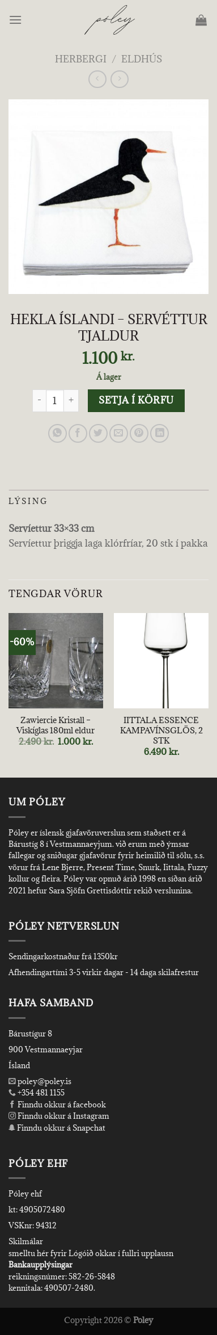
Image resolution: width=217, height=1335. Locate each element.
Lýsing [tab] (28, 501)
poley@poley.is (39, 1081)
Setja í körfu (136, 400)
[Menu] (16, 19)
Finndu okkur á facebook (57, 1104)
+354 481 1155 (40, 1093)
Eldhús (141, 59)
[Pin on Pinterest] (139, 433)
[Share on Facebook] (78, 433)
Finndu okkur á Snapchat (56, 1128)
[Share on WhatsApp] (57, 433)
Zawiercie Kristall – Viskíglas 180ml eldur (55, 725)
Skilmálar (25, 1241)
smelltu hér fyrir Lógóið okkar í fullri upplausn (90, 1253)
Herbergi (81, 59)
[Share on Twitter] (98, 433)
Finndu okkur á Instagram (58, 1116)
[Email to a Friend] (118, 433)
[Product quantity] (55, 400)
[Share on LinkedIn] (159, 433)
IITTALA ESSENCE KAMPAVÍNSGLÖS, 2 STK (161, 730)
